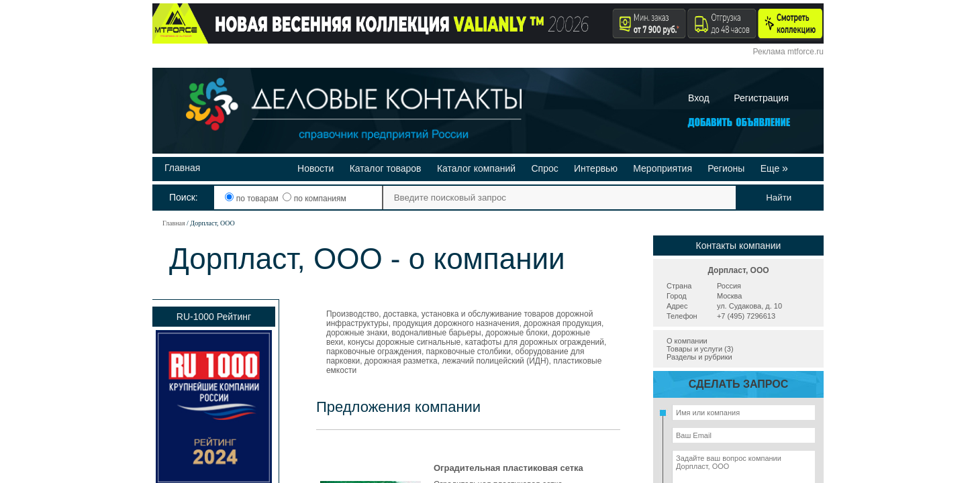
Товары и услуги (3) (700, 349)
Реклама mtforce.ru (788, 51)
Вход (699, 98)
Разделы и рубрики (699, 357)
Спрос (544, 168)
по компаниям (314, 198)
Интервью (596, 168)
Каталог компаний (476, 168)
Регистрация (761, 98)
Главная (182, 167)
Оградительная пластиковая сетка (508, 468)
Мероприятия (662, 168)
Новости (315, 168)
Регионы (725, 168)
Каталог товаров (386, 168)
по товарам (253, 198)
